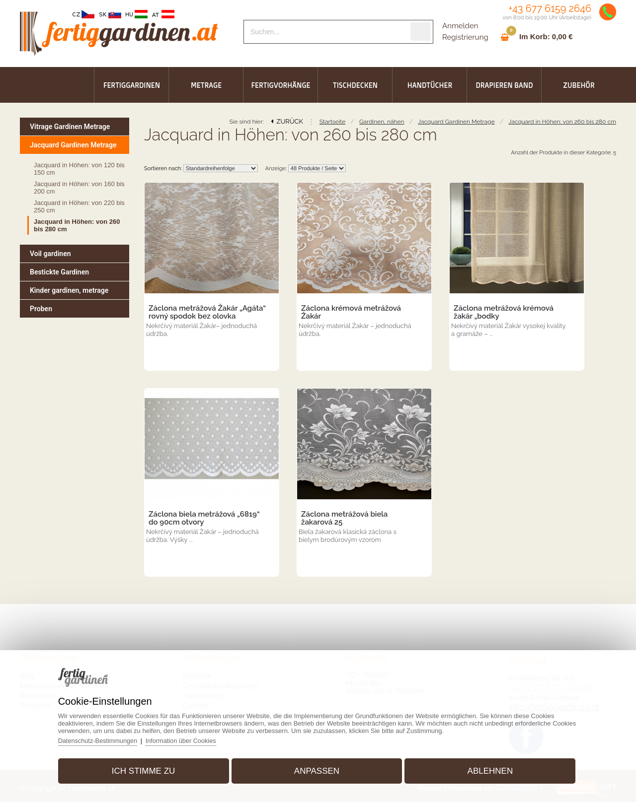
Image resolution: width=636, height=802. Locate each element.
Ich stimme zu (147, 769)
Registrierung (465, 37)
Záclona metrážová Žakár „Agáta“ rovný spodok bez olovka (207, 312)
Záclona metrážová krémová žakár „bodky (504, 312)
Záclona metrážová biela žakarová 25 (344, 518)
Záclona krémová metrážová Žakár (351, 312)
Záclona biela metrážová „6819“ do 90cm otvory (204, 518)
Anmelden (460, 25)
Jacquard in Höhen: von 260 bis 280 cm (562, 121)
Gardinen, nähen (381, 121)
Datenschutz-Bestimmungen (104, 738)
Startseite (332, 121)
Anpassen (316, 769)
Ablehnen (486, 769)
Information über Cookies (189, 738)
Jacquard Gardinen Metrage (456, 121)
